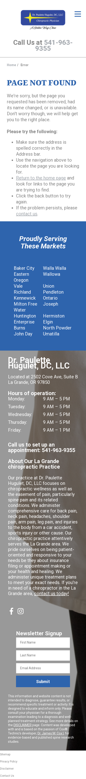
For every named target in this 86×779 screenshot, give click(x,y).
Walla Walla (54, 268)
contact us (26, 214)
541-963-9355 (54, 45)
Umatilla (51, 334)
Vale (18, 286)
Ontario (50, 298)
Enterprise (24, 322)
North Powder (57, 328)
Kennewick (25, 298)
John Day (23, 334)
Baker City (24, 268)
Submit (43, 681)
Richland (22, 292)
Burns (19, 328)
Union (48, 286)
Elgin (48, 322)
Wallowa (51, 274)
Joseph (50, 304)
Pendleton (53, 292)
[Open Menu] (77, 14)
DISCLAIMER (22, 725)
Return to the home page (41, 178)
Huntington (25, 316)
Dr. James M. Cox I (51, 733)
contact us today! (51, 593)
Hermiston (53, 316)
